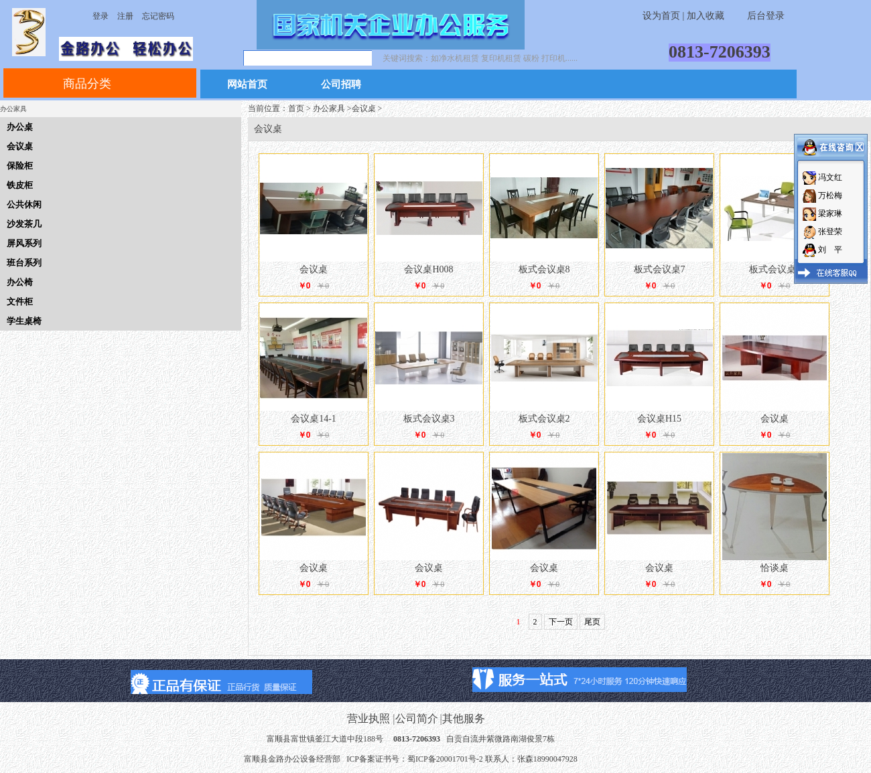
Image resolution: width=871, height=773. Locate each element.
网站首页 (247, 85)
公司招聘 (341, 85)
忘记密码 (158, 16)
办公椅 (20, 282)
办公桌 (20, 127)
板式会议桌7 (659, 269)
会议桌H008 (428, 269)
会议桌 (20, 146)
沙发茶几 (24, 224)
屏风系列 (24, 243)
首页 (296, 108)
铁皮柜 (20, 185)
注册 (125, 16)
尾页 (592, 621)
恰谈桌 (774, 568)
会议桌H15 (659, 419)
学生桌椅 (24, 321)
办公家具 (329, 108)
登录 (100, 16)
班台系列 (24, 263)
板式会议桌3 (429, 419)
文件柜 (20, 301)
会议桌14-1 (313, 419)
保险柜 (20, 166)
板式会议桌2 (544, 419)
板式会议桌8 (544, 269)
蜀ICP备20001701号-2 (445, 759)
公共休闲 (24, 204)
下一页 (561, 621)
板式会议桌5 (775, 269)
